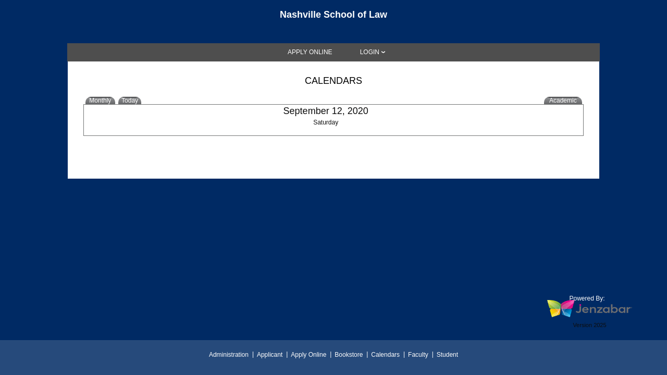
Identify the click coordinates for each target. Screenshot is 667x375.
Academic (563, 100)
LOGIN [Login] (369, 52)
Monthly (100, 100)
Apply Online (308, 354)
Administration (229, 354)
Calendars (385, 354)
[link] (310, 52)
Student (447, 354)
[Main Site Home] (333, 17)
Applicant (269, 354)
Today (129, 100)
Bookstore (349, 354)
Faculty (418, 354)
